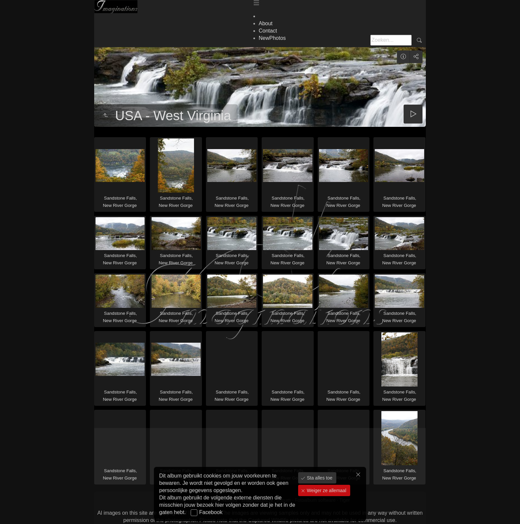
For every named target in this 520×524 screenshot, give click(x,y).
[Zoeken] (391, 40)
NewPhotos (272, 38)
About (266, 23)
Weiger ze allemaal (325, 490)
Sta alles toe (318, 477)
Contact (268, 31)
